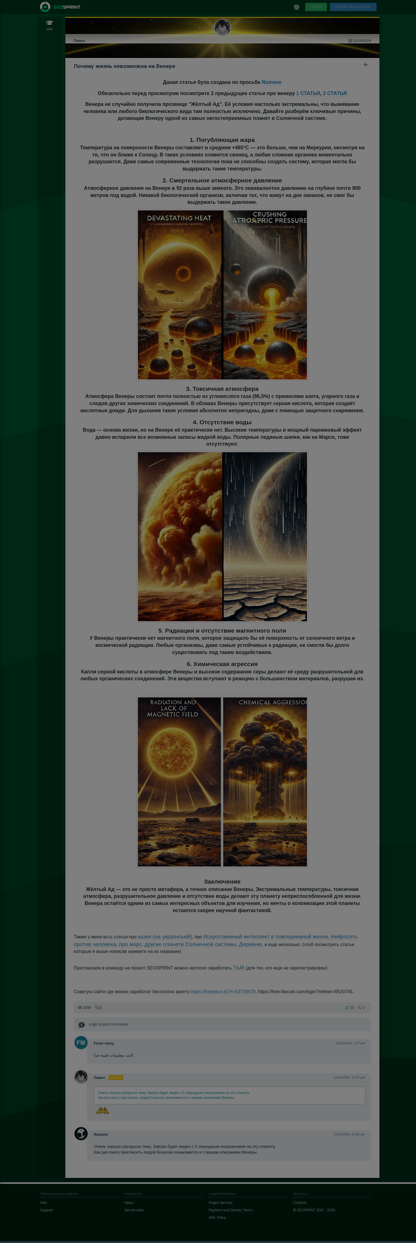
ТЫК (238, 968)
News (129, 1202)
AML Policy (217, 1217)
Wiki (43, 1202)
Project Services (221, 1202)
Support (46, 1210)
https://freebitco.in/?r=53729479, (224, 991)
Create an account (353, 7)
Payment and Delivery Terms (231, 1210)
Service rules (134, 1210)
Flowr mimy (104, 1043)
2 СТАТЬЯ (335, 93)
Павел (79, 41)
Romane (272, 82)
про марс (130, 944)
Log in (316, 7)
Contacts (300, 1202)
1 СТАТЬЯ (308, 93)
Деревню (250, 944)
